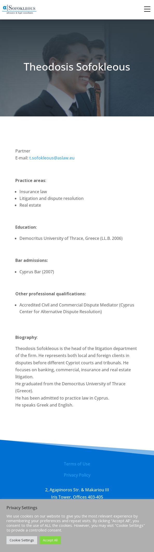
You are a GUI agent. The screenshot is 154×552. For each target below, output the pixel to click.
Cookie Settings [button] (22, 540)
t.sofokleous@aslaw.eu (52, 158)
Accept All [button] (50, 540)
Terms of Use (77, 464)
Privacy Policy (77, 475)
